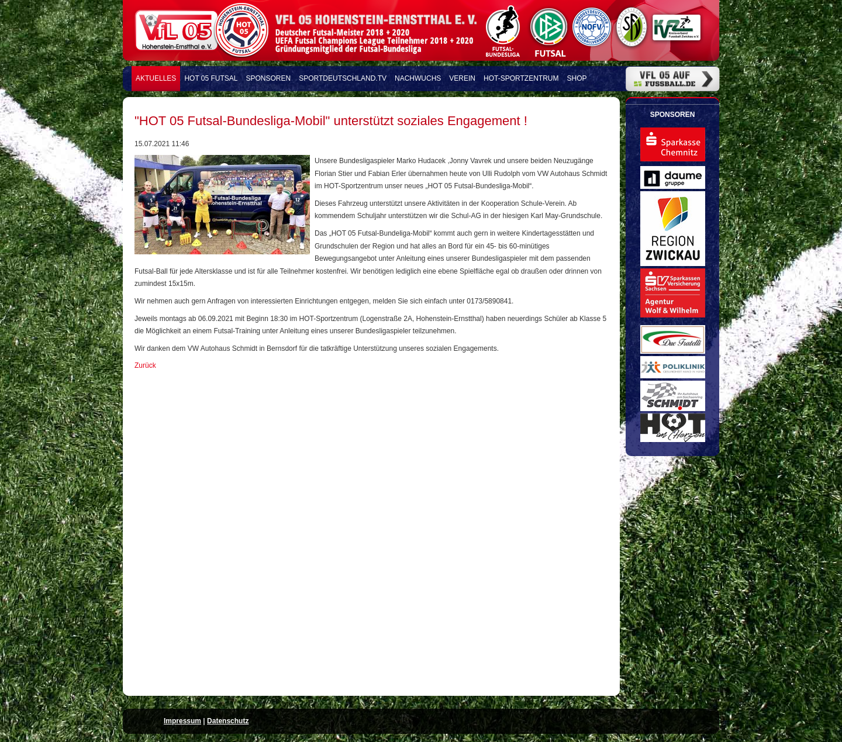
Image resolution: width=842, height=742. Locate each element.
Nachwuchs (418, 78)
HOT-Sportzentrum (521, 78)
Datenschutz (228, 721)
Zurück (145, 365)
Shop (577, 78)
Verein (462, 78)
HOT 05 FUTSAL (210, 78)
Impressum (182, 721)
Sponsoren (268, 78)
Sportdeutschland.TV (343, 78)
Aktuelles (156, 78)
